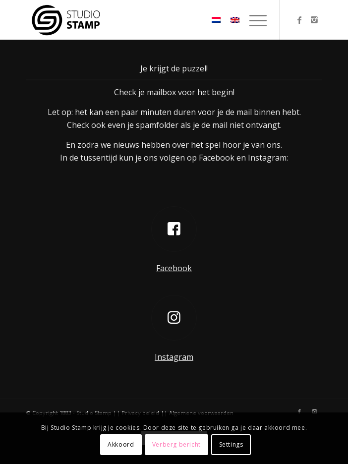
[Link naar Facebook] (299, 19)
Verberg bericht (176, 444)
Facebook (174, 268)
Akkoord (121, 444)
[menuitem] (253, 20)
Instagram (174, 356)
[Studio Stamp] (144, 20)
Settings (231, 444)
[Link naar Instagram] (314, 19)
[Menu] (253, 20)
